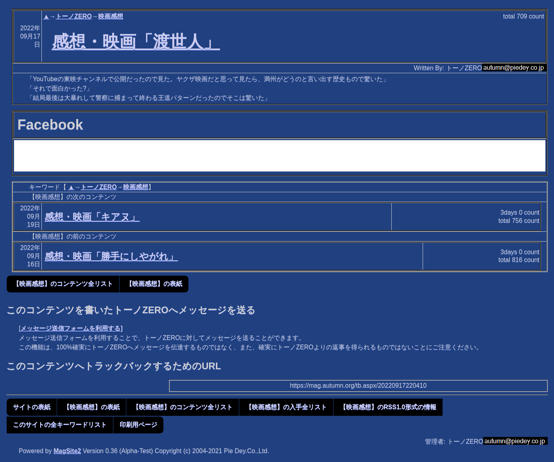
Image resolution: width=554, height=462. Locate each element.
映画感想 (110, 16)
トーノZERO (73, 16)
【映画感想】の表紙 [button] (154, 283)
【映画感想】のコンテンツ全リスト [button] (63, 283)
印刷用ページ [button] (138, 424)
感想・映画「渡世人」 (136, 41)
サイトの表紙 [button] (31, 407)
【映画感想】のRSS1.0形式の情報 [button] (388, 407)
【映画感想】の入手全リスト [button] (286, 407)
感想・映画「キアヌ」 (92, 216)
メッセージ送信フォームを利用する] (71, 328)
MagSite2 (67, 451)
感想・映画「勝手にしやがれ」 (111, 256)
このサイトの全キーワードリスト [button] (60, 424)
